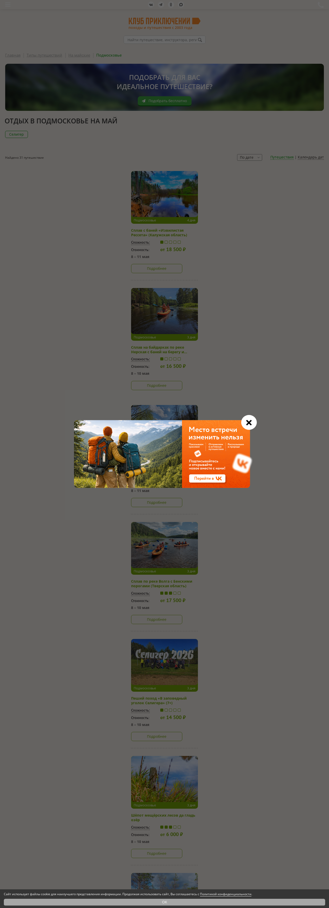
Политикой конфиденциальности (225, 894)
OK (164, 902)
